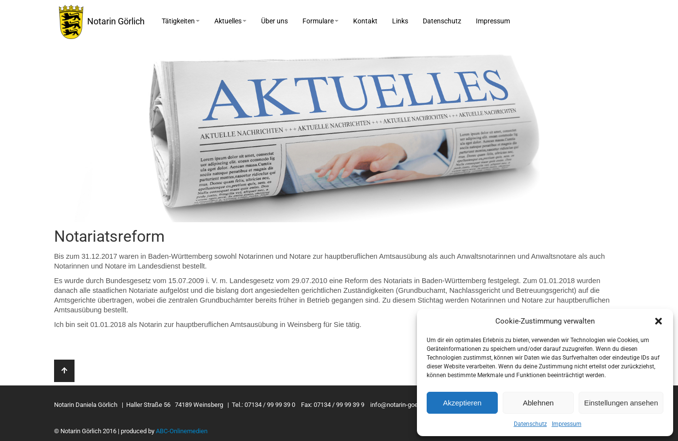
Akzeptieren (462, 403)
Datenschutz (530, 424)
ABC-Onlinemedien (181, 431)
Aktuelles (230, 21)
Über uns (274, 21)
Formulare (320, 21)
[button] (658, 321)
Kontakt (365, 21)
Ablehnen (538, 403)
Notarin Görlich (102, 22)
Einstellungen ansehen (621, 403)
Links (400, 21)
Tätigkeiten (181, 21)
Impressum (567, 424)
